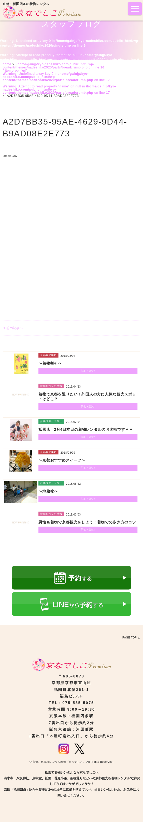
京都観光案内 (48, 355)
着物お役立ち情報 (51, 385)
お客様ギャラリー (51, 421)
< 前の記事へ (13, 328)
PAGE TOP (129, 637)
